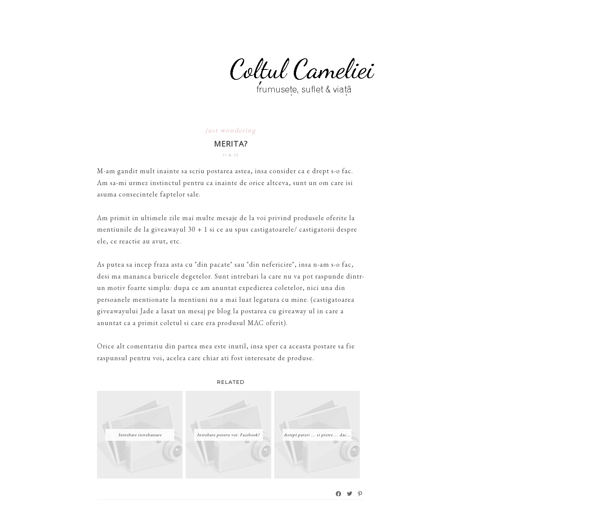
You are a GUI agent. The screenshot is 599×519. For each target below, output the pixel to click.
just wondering (231, 130)
